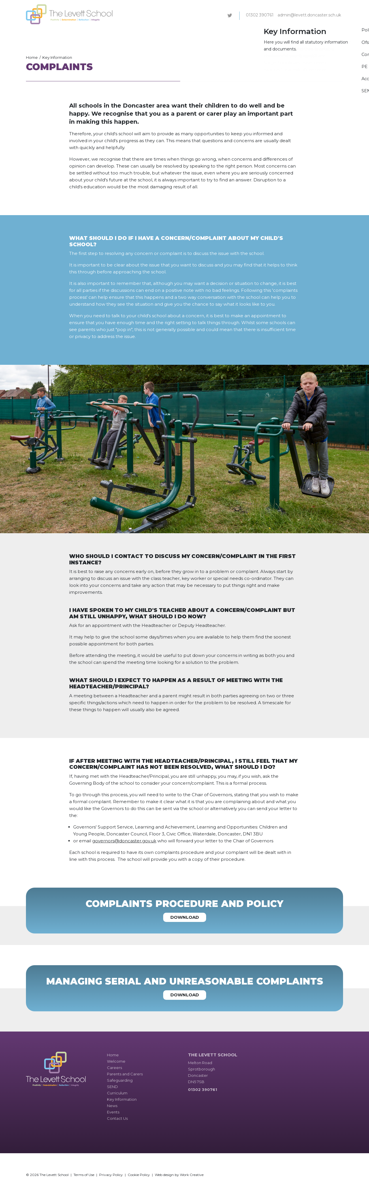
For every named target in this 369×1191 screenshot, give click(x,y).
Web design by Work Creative (179, 1175)
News (289, 32)
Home (32, 57)
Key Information (262, 32)
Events (307, 32)
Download (184, 917)
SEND (208, 32)
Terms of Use (84, 1175)
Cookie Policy (139, 1175)
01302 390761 (260, 15)
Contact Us (329, 32)
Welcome (93, 32)
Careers (115, 32)
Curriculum (230, 32)
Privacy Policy (111, 1175)
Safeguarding (184, 32)
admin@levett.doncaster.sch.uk (309, 15)
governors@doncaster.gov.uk (124, 841)
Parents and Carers (147, 32)
